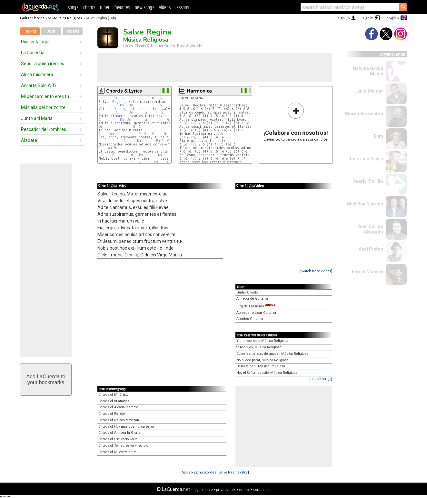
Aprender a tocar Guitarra (256, 313)
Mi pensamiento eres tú (45, 96)
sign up (344, 17)
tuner (104, 8)
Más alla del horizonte (43, 107)
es (234, 489)
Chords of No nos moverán (118, 420)
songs (73, 8)
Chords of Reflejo (111, 414)
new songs (144, 8)
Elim (378, 136)
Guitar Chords (32, 17)
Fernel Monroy (367, 271)
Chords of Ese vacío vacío (117, 439)
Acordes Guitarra (249, 319)
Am (131, 105)
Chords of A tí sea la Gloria (119, 433)
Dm (152, 98)
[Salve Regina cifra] (233, 472)
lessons (182, 8)
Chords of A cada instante (118, 407)
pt (248, 489)
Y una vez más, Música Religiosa (262, 341)
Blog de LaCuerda (256, 306)
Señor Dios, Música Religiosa (259, 347)
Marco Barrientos (364, 113)
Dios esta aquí (35, 41)
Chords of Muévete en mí (117, 452)
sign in (367, 17)
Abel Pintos (371, 249)
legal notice (203, 489)
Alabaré (29, 140)
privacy (222, 489)
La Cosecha (33, 52)
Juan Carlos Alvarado (370, 229)
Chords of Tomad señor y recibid (123, 445)
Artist (51, 31)
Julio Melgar (369, 91)
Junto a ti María (37, 118)
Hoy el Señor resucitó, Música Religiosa (266, 373)
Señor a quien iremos (42, 63)
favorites (122, 8)
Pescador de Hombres (43, 129)
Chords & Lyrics (124, 91)
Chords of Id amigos (113, 401)
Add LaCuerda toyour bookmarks (45, 379)
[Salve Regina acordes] (199, 472)
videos (165, 8)
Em (146, 112)
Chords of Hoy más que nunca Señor (126, 426)
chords (89, 8)
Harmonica (199, 91)
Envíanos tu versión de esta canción (295, 122)
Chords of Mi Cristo (113, 395)
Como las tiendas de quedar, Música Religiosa (272, 354)
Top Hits (30, 31)
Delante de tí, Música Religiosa (260, 366)
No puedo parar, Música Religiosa (262, 360)
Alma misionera (37, 74)
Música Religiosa (68, 17)
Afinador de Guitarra (252, 298)
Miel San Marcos (365, 203)
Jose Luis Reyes (366, 158)
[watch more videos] (316, 271)
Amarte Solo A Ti (38, 85)
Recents (73, 31)
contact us (262, 489)
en (241, 489)
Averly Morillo (368, 181)
